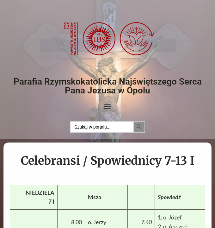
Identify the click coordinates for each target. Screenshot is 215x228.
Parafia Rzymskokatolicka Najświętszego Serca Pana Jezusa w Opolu (108, 86)
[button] (107, 106)
